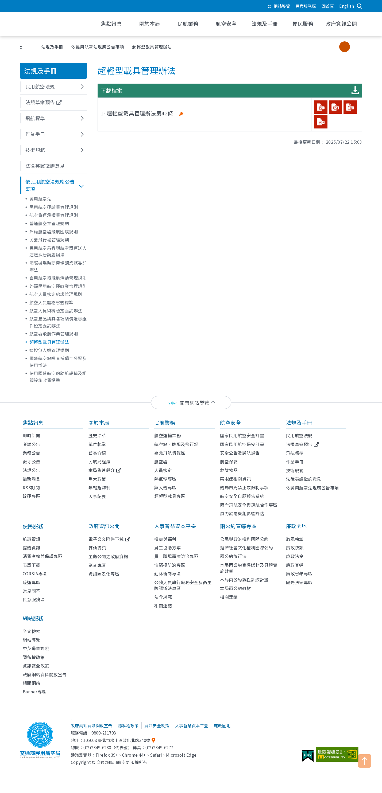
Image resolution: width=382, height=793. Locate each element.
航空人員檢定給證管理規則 (55, 294)
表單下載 (31, 565)
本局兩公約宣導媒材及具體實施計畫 (248, 568)
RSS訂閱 (31, 487)
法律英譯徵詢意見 (303, 479)
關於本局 (98, 422)
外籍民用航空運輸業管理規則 (58, 286)
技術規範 (295, 470)
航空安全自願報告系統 (242, 496)
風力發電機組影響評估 (242, 513)
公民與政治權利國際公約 (244, 539)
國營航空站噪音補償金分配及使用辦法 (58, 361)
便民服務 (33, 526)
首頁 (29, 46)
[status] (191, 402)
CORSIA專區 (35, 573)
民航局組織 (99, 461)
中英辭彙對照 (36, 648)
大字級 (355, 46)
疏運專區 (31, 496)
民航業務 (164, 422)
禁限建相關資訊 (235, 478)
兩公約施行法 (233, 556)
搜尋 (359, 6)
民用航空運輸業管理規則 (53, 207)
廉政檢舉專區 (299, 573)
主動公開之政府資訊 (108, 556)
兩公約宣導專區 (238, 526)
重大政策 (97, 479)
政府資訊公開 (104, 526)
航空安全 (230, 422)
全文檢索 (31, 631)
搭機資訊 (31, 547)
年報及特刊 (99, 488)
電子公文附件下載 (106, 539)
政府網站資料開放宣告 (45, 674)
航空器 (161, 461)
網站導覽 (281, 6)
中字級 (344, 46)
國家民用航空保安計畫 (242, 444)
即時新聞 (31, 435)
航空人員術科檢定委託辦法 (55, 310)
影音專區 (97, 565)
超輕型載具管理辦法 (49, 342)
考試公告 (31, 444)
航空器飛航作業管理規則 (53, 333)
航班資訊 (31, 539)
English (346, 6)
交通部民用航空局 (55, 24)
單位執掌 (97, 444)
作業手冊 (295, 462)
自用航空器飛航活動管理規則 (58, 278)
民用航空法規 (299, 435)
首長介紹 (97, 453)
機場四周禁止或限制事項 (244, 487)
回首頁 (328, 6)
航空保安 (229, 461)
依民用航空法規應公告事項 (97, 47)
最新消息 (31, 478)
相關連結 (163, 605)
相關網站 (31, 683)
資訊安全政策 (36, 665)
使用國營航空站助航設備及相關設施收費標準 (58, 376)
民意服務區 (305, 6)
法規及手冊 (52, 47)
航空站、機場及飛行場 (176, 444)
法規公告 (31, 470)
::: (269, 6)
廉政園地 (296, 526)
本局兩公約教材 (235, 588)
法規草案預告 (299, 444)
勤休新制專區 (167, 573)
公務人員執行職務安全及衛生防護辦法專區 (183, 585)
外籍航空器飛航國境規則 (53, 231)
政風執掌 (295, 539)
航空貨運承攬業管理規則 (53, 215)
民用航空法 (40, 199)
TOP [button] (364, 761)
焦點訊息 (33, 422)
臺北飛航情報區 (169, 453)
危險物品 (229, 470)
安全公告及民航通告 (240, 453)
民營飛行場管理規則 (49, 239)
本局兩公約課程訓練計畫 (244, 579)
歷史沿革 (97, 435)
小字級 (334, 46)
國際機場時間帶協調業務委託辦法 (58, 266)
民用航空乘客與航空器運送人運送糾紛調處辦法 (58, 251)
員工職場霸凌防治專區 (176, 556)
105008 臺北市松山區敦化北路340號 (116, 740)
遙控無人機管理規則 (49, 350)
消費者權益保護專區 (43, 556)
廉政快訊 (295, 547)
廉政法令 (295, 556)
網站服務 (33, 618)
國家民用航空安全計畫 (242, 435)
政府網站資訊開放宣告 (91, 725)
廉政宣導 (295, 565)
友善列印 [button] (307, 46)
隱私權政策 (34, 657)
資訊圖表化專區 (103, 574)
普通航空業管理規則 (49, 223)
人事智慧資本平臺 (175, 526)
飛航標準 (295, 453)
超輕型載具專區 (169, 496)
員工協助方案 (167, 547)
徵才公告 (31, 461)
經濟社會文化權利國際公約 (246, 547)
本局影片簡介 (101, 470)
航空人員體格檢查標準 (51, 302)
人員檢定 (163, 470)
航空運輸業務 (167, 435)
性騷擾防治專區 (169, 565)
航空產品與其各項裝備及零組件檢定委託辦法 (58, 322)
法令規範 (163, 596)
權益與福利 (165, 539)
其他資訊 (97, 548)
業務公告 (31, 453)
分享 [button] (320, 46)
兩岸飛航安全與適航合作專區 (248, 505)
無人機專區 (165, 487)
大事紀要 (97, 496)
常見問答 (31, 591)
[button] (53, 86)
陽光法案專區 (299, 582)
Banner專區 (34, 691)
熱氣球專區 (165, 478)
